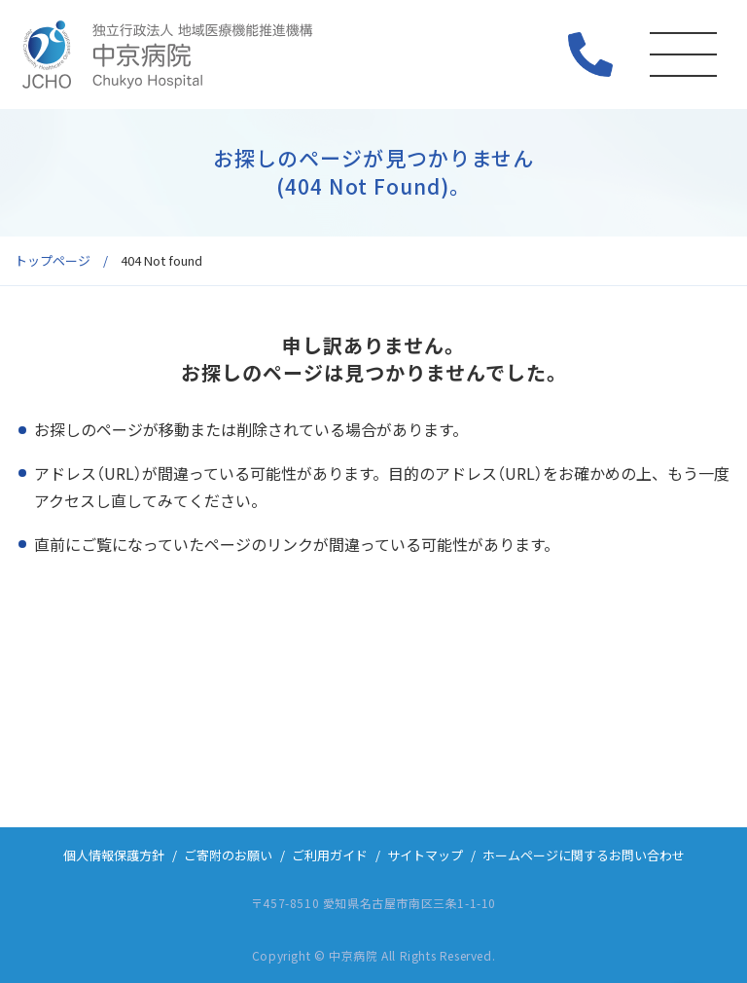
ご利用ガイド (330, 855)
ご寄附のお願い (228, 855)
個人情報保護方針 (113, 855)
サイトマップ (425, 855)
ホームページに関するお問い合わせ (583, 855)
